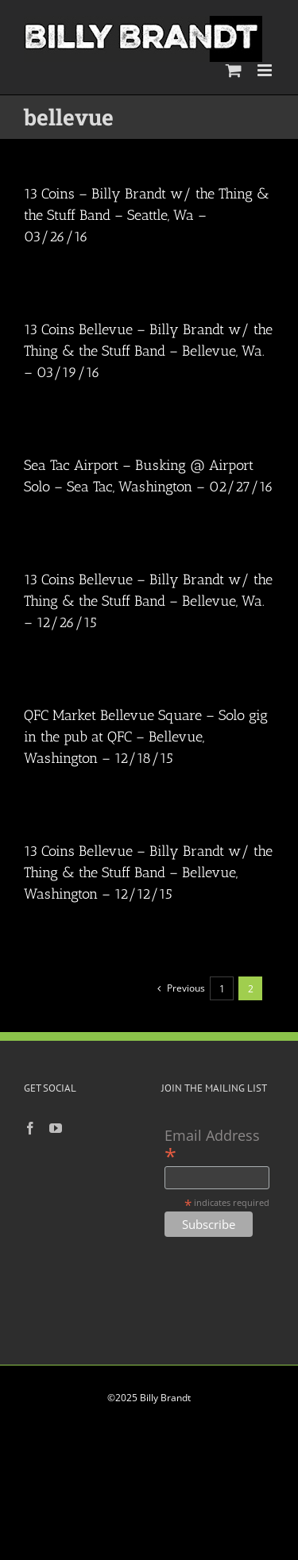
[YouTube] (55, 1128)
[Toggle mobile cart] (234, 70)
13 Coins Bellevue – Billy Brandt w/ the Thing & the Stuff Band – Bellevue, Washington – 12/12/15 (148, 872)
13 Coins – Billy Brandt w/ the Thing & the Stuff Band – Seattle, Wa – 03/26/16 (146, 215)
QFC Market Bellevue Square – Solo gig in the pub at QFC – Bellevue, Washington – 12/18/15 (146, 737)
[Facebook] (30, 1128)
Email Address (212, 1145)
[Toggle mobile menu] (265, 70)
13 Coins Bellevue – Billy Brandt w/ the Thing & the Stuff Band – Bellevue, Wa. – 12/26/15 (148, 601)
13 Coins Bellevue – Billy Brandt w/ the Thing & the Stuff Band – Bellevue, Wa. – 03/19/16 (148, 351)
